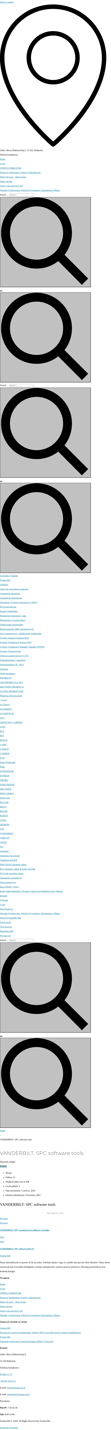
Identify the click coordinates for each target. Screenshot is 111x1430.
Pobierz (3, 1166)
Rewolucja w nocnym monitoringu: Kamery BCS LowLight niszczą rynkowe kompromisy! (40, 1332)
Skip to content (6, 2)
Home (2, 1131)
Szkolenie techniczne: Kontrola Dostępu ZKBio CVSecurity (27, 1341)
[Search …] (21, 194)
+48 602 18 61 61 (40, 155)
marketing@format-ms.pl (18, 1394)
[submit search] (45, 242)
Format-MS (5, 1328)
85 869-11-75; (25, 155)
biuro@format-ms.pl (16, 1388)
